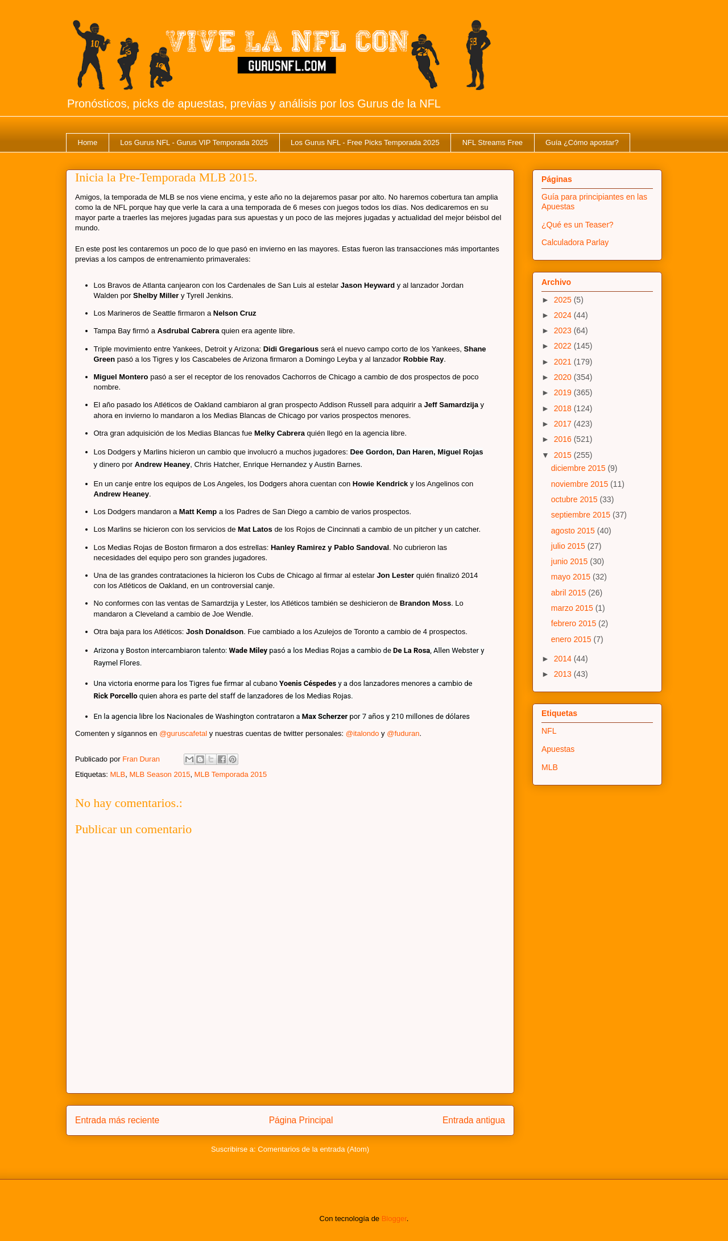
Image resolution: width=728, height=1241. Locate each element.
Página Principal (301, 1120)
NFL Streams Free (492, 142)
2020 (564, 377)
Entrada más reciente (117, 1120)
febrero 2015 (574, 623)
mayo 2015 (572, 576)
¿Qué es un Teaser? (577, 224)
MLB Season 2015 (159, 774)
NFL (548, 730)
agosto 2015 (574, 530)
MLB (117, 774)
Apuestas (557, 749)
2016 (564, 439)
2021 (564, 361)
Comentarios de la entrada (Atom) (313, 1149)
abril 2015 (569, 592)
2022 (564, 345)
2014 (564, 658)
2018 (564, 408)
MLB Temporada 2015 (231, 774)
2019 (564, 392)
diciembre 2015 (579, 468)
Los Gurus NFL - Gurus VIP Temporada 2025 (194, 142)
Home (88, 142)
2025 (564, 299)
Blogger (394, 1218)
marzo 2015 (573, 608)
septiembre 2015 (582, 514)
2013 (564, 674)
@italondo (362, 733)
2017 (564, 423)
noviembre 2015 (580, 484)
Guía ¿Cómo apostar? (582, 142)
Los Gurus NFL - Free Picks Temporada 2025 (365, 142)
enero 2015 (572, 639)
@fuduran (403, 733)
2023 (564, 330)
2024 (564, 315)
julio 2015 (569, 546)
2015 (564, 455)
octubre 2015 (575, 499)
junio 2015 (570, 561)
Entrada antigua (473, 1120)
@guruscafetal (183, 733)
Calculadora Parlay (575, 242)
